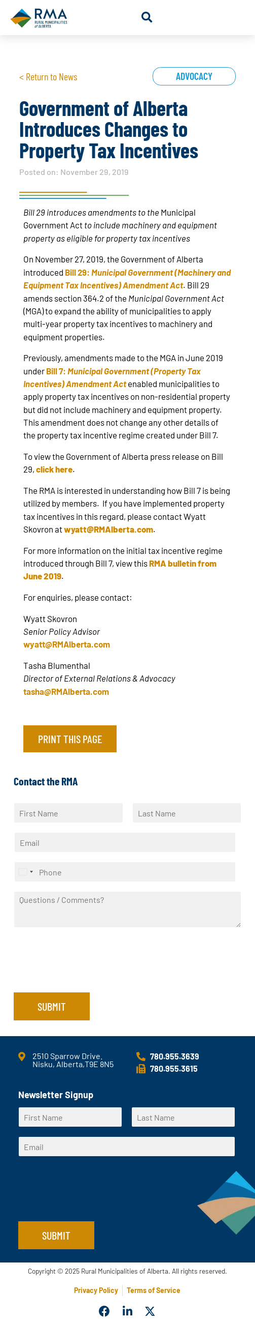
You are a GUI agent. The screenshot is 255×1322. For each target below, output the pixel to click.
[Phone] (125, 872)
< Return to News (48, 76)
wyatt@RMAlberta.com (66, 644)
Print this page (70, 738)
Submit (52, 1006)
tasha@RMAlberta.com (66, 691)
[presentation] (91, 975)
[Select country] (25, 872)
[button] (146, 17)
